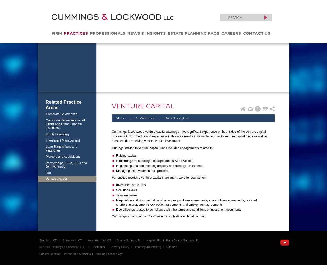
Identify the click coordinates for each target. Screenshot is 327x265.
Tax (48, 173)
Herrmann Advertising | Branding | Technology (93, 253)
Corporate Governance (61, 114)
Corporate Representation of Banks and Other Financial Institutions (65, 124)
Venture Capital (56, 179)
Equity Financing (57, 134)
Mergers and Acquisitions (63, 156)
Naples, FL (154, 240)
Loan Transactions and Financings (61, 148)
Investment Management (63, 140)
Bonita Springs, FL (129, 240)
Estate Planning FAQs (194, 33)
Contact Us (257, 33)
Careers (231, 33)
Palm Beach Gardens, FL (182, 240)
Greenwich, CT (72, 240)
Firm (57, 33)
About (120, 118)
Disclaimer (98, 247)
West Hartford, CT (99, 240)
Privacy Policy (120, 247)
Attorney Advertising (148, 247)
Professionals (107, 33)
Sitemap (171, 247)
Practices (76, 33)
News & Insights (146, 33)
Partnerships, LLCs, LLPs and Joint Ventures (66, 165)
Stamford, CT (48, 240)
